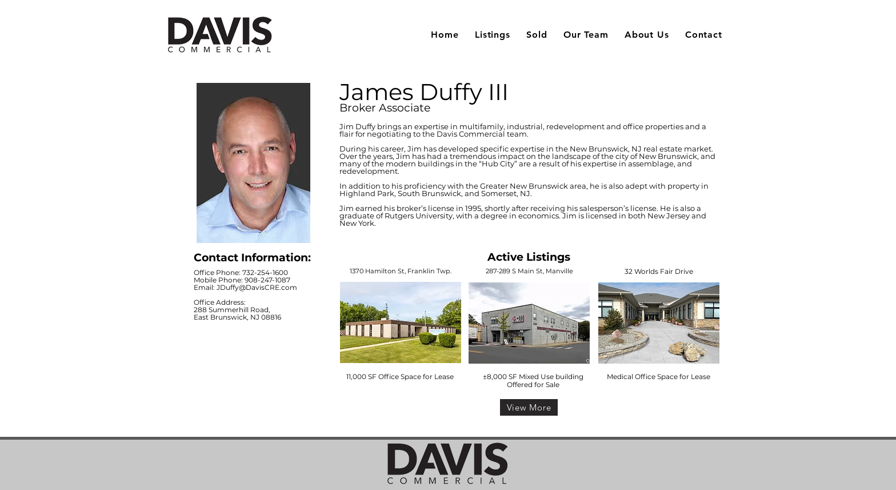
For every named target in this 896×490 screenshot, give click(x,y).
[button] (492, 34)
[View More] (529, 407)
